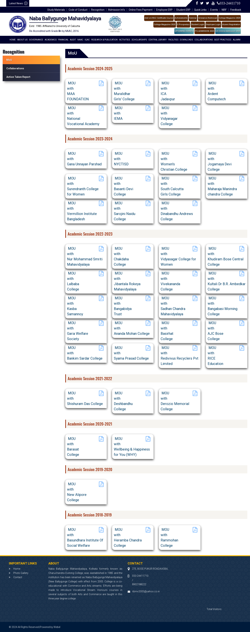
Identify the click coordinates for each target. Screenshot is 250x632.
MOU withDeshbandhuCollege (123, 401)
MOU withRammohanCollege (169, 537)
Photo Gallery (20, 573)
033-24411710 (230, 3)
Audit (73, 39)
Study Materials (56, 10)
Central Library (157, 39)
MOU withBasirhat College (167, 331)
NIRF (224, 10)
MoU (9, 59)
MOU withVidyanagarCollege (169, 116)
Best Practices (222, 39)
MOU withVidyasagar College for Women (178, 256)
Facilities (173, 39)
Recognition (97, 10)
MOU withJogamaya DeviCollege (220, 161)
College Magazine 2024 (229, 18)
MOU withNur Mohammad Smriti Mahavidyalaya (84, 256)
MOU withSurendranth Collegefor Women (83, 186)
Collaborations (204, 39)
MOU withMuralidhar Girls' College (124, 91)
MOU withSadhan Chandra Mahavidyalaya (173, 306)
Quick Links (200, 10)
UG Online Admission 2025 (228, 31)
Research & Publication (104, 39)
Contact (17, 577)
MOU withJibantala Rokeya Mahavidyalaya (127, 281)
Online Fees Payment (140, 10)
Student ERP (183, 10)
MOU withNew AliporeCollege (77, 492)
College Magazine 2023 (164, 24)
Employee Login (213, 24)
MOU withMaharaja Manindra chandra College (222, 186)
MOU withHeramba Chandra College (128, 537)
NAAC (80, 39)
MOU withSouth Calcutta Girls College (172, 186)
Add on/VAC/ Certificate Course (159, 18)
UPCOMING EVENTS (184, 31)
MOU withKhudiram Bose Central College (225, 256)
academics (51, 39)
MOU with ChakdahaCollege (121, 256)
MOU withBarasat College (73, 447)
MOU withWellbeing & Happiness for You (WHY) (132, 447)
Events (214, 10)
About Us (22, 39)
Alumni (236, 39)
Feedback (235, 10)
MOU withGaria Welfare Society (77, 331)
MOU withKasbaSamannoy (75, 306)
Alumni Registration (231, 24)
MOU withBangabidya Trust (123, 306)
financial (63, 39)
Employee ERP (164, 10)
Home (13, 39)
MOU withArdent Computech (217, 91)
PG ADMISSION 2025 (204, 31)
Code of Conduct (78, 10)
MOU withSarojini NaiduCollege (124, 211)
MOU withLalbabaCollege (73, 281)
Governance (36, 39)
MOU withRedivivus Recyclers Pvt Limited (179, 356)
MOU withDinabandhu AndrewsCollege (177, 211)
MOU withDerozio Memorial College (175, 401)
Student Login (197, 24)
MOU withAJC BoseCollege (215, 331)
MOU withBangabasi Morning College (222, 306)
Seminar (193, 18)
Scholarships (139, 39)
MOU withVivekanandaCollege (170, 281)
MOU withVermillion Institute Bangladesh (82, 211)
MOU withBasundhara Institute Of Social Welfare (85, 537)
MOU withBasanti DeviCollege (123, 186)
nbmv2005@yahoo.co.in (146, 591)
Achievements (181, 18)
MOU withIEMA (118, 113)
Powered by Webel (50, 627)
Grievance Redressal (207, 18)
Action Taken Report (18, 76)
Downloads (186, 39)
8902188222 (139, 584)
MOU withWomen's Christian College (174, 161)
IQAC (87, 39)
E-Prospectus (183, 24)
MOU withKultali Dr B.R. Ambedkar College (227, 281)
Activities (124, 39)
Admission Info (116, 10)
